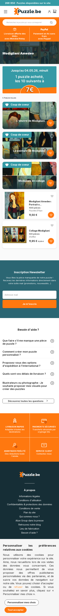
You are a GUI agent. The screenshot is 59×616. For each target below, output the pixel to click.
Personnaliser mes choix (22, 602)
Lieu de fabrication (29, 528)
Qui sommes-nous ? (29, 516)
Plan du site (30, 512)
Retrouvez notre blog (29, 524)
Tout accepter (16, 610)
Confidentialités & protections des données (29, 504)
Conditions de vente (29, 508)
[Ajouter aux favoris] (52, 106)
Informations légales (29, 496)
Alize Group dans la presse (30, 520)
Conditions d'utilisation (29, 500)
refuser (18, 586)
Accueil (6, 44)
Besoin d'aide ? (29, 532)
